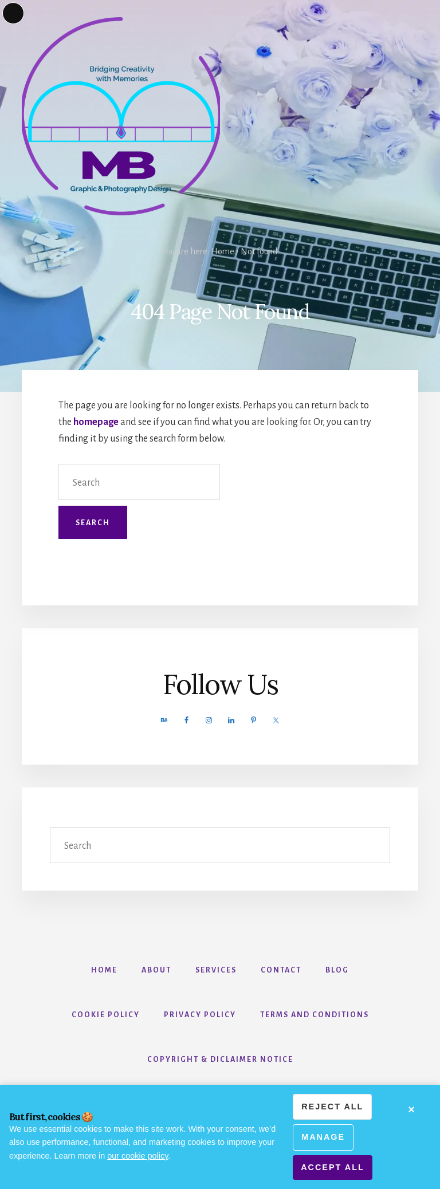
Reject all (332, 1106)
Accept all (332, 1167)
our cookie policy (137, 1155)
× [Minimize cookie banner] (412, 1109)
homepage (96, 422)
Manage (323, 1136)
